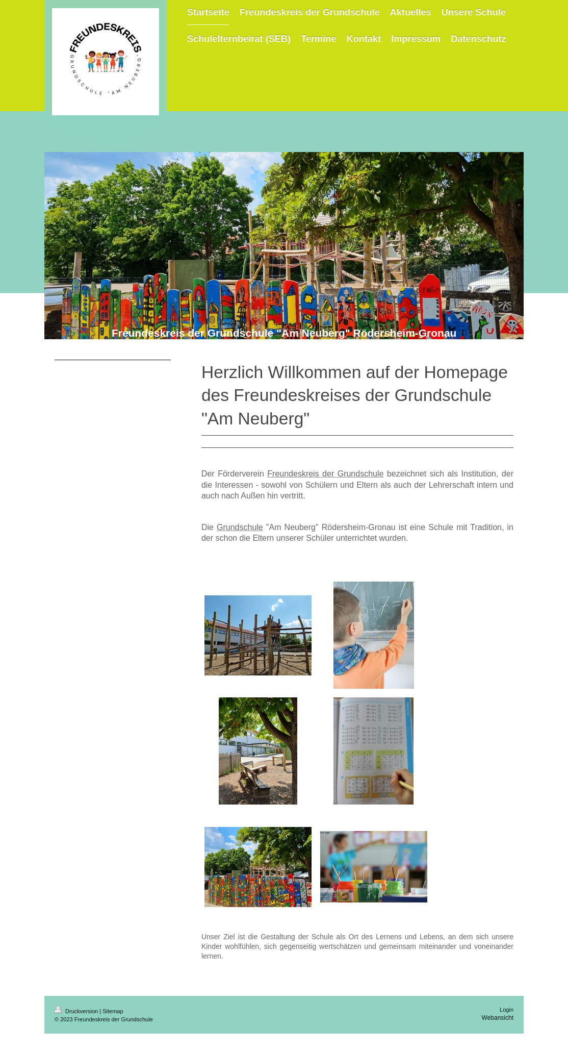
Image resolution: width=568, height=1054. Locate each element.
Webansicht (497, 1017)
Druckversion (77, 1011)
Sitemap (112, 1011)
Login (506, 1010)
